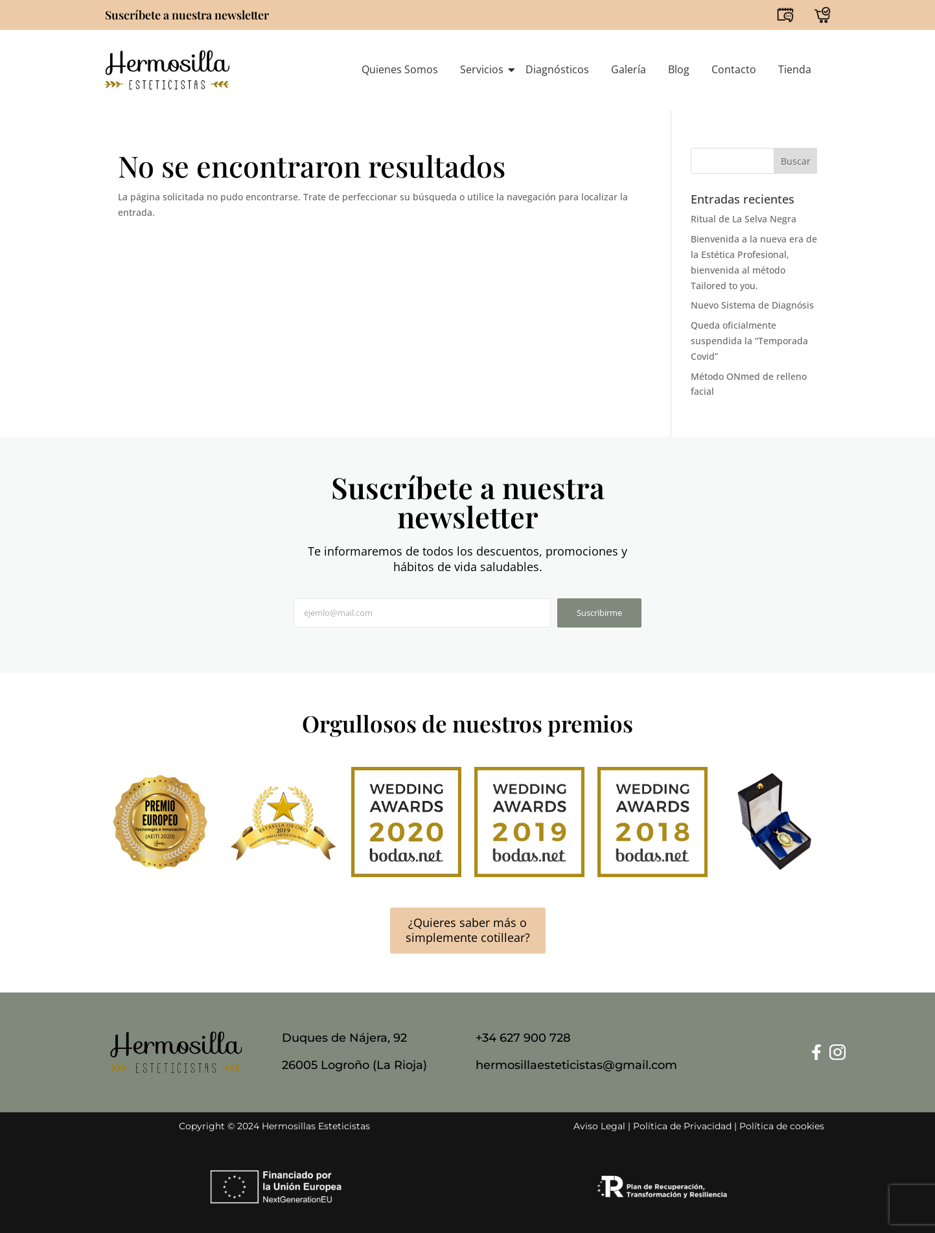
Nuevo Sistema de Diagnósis (752, 305)
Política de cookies (781, 1126)
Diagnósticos (557, 69)
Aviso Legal (599, 1126)
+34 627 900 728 (523, 1038)
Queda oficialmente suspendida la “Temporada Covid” (749, 340)
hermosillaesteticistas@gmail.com (576, 1065)
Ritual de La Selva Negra (743, 219)
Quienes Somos (400, 69)
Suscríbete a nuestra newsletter (187, 15)
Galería (628, 69)
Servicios (484, 69)
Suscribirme (599, 612)
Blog (678, 69)
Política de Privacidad (682, 1126)
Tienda (794, 69)
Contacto (733, 69)
